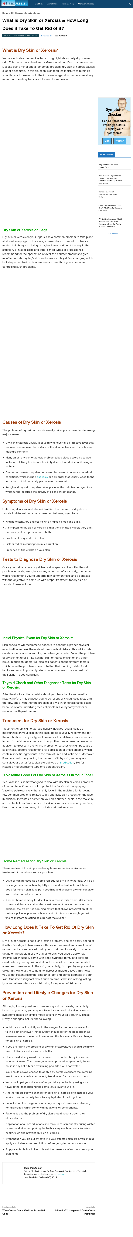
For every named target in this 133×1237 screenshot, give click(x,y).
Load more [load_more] (114, 234)
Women (119, 140)
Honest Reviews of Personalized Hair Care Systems (108, 194)
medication (67, 762)
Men (106, 140)
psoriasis (42, 477)
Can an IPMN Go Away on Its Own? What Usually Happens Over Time (110, 208)
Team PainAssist (60, 36)
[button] (130, 4)
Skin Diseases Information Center (25, 13)
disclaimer (59, 1174)
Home (5, 13)
